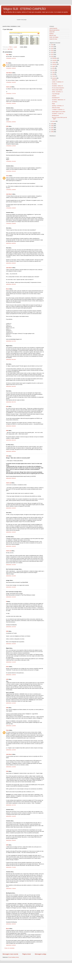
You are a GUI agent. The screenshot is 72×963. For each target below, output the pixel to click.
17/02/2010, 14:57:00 (11, 58)
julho (53, 68)
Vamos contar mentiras (57, 89)
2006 (52, 129)
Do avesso (54, 83)
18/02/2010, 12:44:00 (11, 749)
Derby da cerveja (56, 107)
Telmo (7, 175)
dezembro (54, 58)
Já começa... (55, 101)
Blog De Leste (53, 35)
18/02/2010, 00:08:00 (11, 263)
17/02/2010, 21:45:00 (11, 145)
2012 (52, 52)
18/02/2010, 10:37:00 (11, 626)
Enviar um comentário (9, 948)
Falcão (15, 460)
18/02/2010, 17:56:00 (11, 888)
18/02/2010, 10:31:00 (11, 597)
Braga (53, 103)
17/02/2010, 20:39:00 (11, 121)
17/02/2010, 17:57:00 (11, 93)
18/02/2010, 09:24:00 (11, 386)
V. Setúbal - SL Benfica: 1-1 (58, 109)
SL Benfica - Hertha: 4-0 (57, 85)
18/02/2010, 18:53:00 (11, 924)
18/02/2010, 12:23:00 (11, 703)
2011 (52, 54)
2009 (52, 123)
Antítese (8, 696)
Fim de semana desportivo (58, 87)
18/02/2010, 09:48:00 (11, 426)
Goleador (54, 95)
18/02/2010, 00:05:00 (11, 243)
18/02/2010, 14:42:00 (11, 816)
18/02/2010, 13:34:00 (11, 766)
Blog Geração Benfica (54, 30)
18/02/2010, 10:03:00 (11, 508)
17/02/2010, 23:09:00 (11, 189)
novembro (54, 60)
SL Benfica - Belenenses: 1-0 (58, 99)
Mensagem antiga (40, 954)
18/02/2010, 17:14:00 (11, 867)
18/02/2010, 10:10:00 (11, 564)
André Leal (8, 86)
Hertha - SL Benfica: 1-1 (57, 91)
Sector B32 (52, 31)
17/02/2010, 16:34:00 (11, 82)
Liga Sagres (10, 49)
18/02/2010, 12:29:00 (11, 725)
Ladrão (40, 128)
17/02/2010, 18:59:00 (11, 103)
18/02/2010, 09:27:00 (11, 402)
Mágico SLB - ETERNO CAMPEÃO (24, 8)
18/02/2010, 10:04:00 (11, 546)
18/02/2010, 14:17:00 (11, 805)
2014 (52, 48)
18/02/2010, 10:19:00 (11, 587)
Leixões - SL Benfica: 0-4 (57, 81)
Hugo (7, 54)
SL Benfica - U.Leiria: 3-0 (57, 113)
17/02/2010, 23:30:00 (11, 208)
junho (53, 70)
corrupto (18, 852)
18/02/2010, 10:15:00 (11, 575)
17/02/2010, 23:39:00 (11, 223)
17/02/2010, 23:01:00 (11, 171)
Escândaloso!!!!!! (56, 97)
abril (53, 74)
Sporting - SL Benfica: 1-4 (58, 105)
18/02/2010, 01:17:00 (11, 341)
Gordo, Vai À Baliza (54, 37)
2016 (52, 44)
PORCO (38, 418)
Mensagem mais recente (10, 954)
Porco (31, 777)
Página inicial (26, 954)
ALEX (9, 408)
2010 (52, 56)
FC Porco (35, 800)
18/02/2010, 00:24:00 (11, 284)
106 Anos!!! (54, 79)
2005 (52, 131)
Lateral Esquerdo (53, 28)
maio (53, 72)
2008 (52, 125)
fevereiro (54, 78)
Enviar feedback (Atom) (13, 957)
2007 (52, 127)
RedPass (52, 33)
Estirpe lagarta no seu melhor (58, 111)
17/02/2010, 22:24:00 (11, 161)
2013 (52, 50)
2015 (52, 46)
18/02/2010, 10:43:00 (11, 643)
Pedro (7, 666)
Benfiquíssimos (55, 115)
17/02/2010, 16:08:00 (11, 68)
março (53, 76)
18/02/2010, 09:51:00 (11, 440)
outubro (54, 62)
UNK (7, 126)
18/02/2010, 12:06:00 (11, 674)
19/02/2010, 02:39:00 (11, 945)
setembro (54, 64)
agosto (54, 66)
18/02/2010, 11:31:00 (11, 662)
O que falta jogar (56, 93)
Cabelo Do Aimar (53, 39)
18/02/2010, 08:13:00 (11, 359)
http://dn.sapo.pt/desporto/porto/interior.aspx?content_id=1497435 (21, 476)
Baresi (7, 288)
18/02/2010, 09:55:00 (11, 451)
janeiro (54, 121)
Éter (7, 63)
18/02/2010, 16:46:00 (11, 840)
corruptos (17, 128)
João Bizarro (9, 72)
